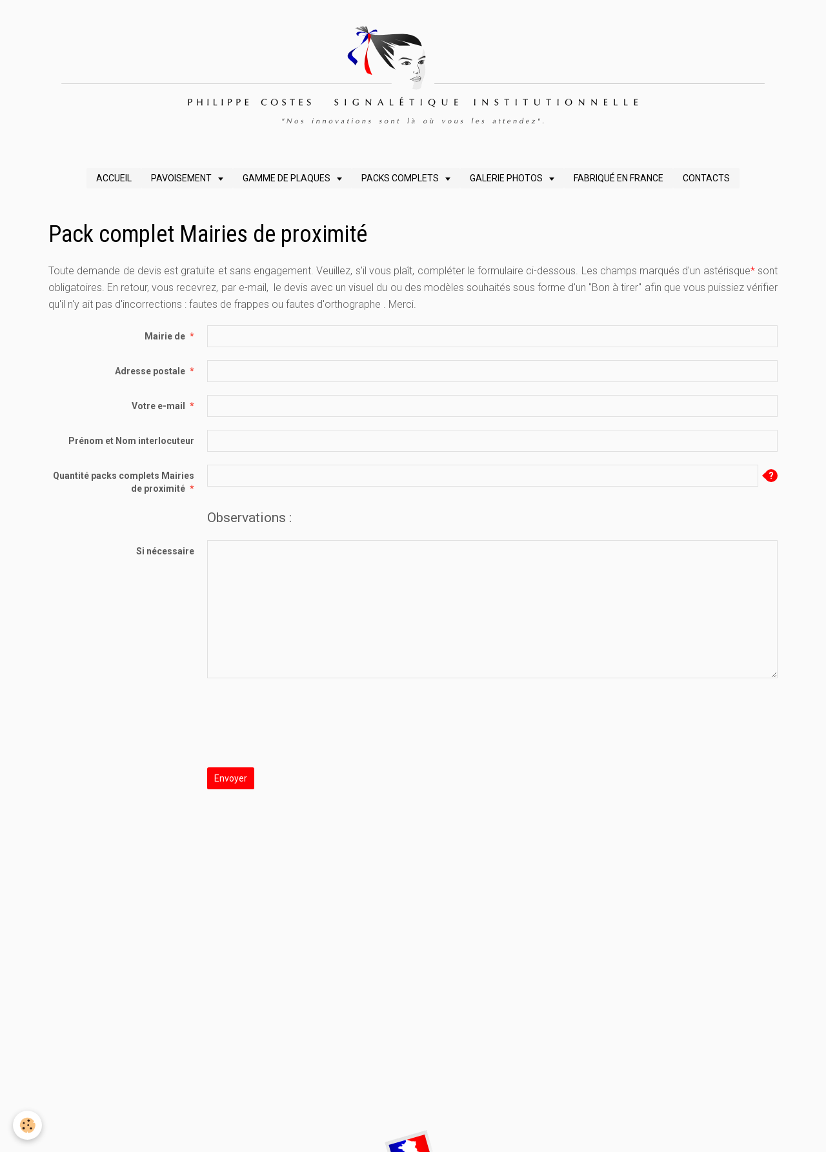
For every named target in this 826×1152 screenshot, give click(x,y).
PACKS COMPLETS (401, 178)
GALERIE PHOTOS (507, 178)
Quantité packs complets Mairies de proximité (123, 482)
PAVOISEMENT (182, 178)
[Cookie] (27, 1125)
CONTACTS (706, 178)
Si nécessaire (165, 551)
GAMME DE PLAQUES (287, 178)
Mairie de (165, 336)
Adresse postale (150, 371)
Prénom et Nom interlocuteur (131, 441)
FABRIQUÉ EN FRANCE (618, 178)
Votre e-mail (158, 406)
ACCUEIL (114, 178)
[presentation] (305, 716)
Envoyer (230, 778)
